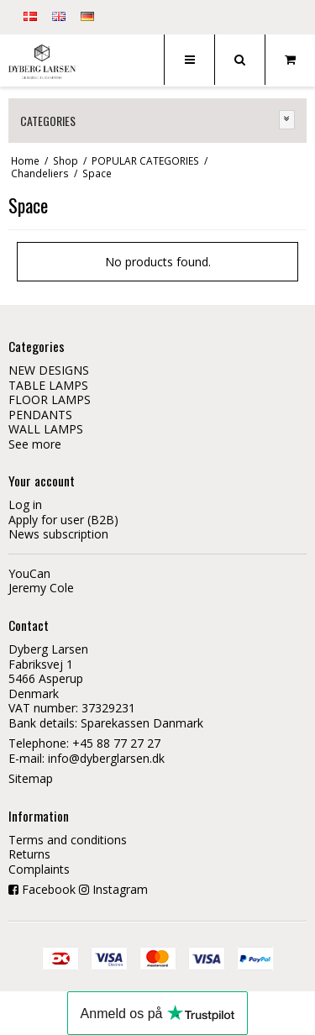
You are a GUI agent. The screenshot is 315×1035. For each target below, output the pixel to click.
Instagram (120, 889)
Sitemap (30, 778)
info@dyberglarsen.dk (106, 758)
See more (34, 444)
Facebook (49, 889)
